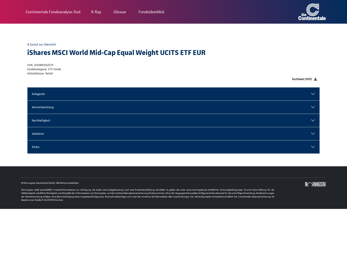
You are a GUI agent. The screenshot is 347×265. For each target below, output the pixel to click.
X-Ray (96, 11)
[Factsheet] (304, 79)
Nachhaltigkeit (41, 120)
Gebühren (38, 133)
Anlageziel (38, 94)
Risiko (35, 147)
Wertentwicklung (43, 107)
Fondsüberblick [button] (151, 11)
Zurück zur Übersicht (41, 44)
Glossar (120, 11)
